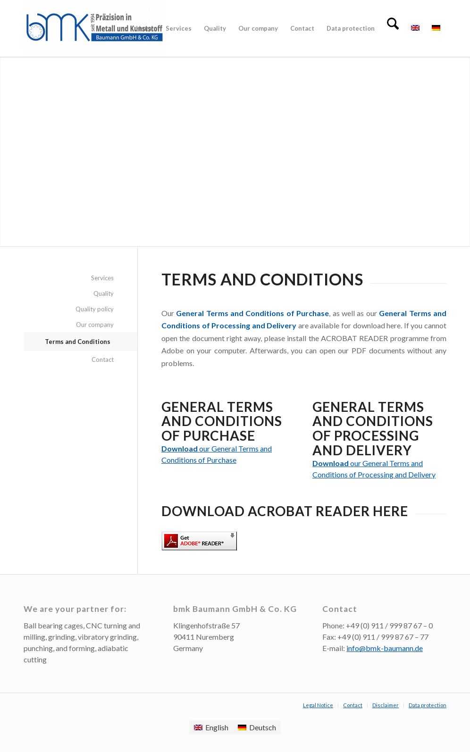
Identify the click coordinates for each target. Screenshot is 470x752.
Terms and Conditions (77, 341)
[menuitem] (144, 28)
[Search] (393, 28)
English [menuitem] (216, 727)
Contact (103, 359)
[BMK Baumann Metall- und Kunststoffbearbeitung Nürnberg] (94, 28)
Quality (103, 293)
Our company (95, 324)
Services (102, 278)
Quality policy (95, 309)
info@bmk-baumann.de (384, 647)
